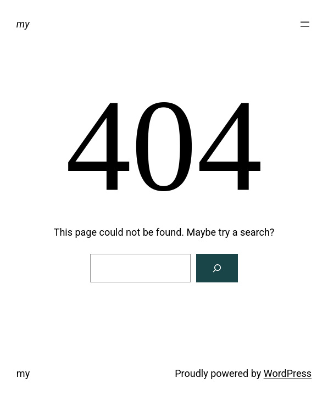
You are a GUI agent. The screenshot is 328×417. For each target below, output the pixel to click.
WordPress (288, 373)
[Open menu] (305, 24)
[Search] (217, 268)
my (23, 24)
